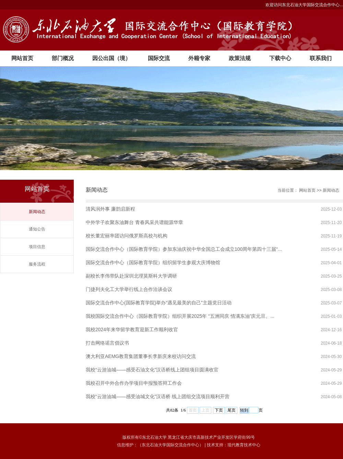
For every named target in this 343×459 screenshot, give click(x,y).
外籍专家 (199, 58)
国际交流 (159, 58)
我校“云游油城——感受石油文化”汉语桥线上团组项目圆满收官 (152, 369)
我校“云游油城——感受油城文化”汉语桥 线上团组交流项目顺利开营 (157, 396)
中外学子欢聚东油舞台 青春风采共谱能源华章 (134, 222)
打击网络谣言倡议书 (107, 343)
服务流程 (37, 264)
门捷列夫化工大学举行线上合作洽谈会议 (129, 289)
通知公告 (37, 229)
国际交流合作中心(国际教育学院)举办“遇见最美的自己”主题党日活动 (159, 302)
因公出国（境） (111, 58)
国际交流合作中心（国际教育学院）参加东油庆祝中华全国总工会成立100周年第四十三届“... (184, 249)
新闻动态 (37, 211)
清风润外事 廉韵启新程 (110, 209)
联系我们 (321, 58)
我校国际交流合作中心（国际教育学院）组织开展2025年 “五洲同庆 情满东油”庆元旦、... (180, 316)
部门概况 (63, 58)
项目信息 (37, 246)
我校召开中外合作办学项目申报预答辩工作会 (134, 383)
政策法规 (240, 58)
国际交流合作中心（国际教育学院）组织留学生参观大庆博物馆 (153, 262)
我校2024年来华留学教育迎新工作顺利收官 (132, 329)
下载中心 (280, 58)
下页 (219, 410)
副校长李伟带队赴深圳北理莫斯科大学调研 (131, 276)
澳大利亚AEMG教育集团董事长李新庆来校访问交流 (141, 356)
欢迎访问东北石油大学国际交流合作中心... (304, 4)
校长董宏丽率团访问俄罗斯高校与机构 (126, 235)
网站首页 (22, 58)
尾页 (231, 410)
